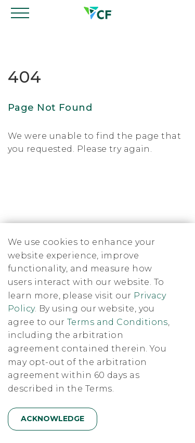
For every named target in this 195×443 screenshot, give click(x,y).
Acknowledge (52, 418)
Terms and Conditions (117, 322)
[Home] (97, 13)
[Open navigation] (21, 13)
